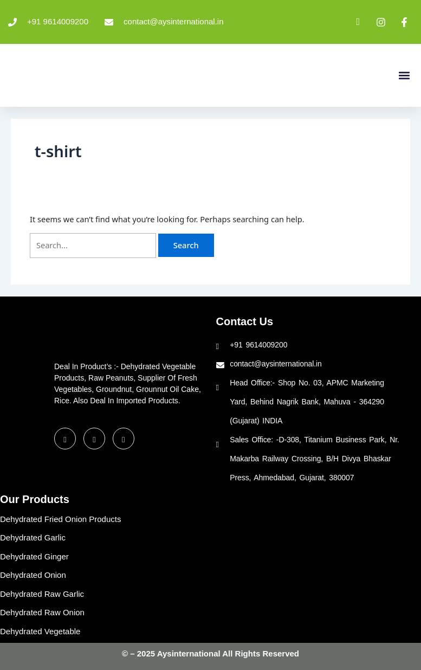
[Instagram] (123, 438)
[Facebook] (65, 438)
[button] (404, 75)
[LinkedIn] (94, 438)
